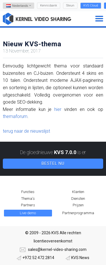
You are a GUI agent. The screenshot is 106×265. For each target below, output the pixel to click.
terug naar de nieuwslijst (26, 131)
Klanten (78, 192)
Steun (70, 5)
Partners (28, 205)
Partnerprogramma (78, 213)
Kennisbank (48, 5)
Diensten (78, 198)
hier (57, 109)
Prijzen (78, 205)
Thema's (28, 198)
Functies (27, 192)
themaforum (15, 116)
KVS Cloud (90, 5)
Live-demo (28, 213)
